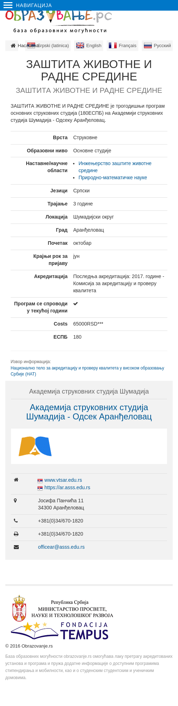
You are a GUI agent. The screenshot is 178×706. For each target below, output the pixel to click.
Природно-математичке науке (112, 177)
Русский (162, 45)
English (93, 45)
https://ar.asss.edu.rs (67, 487)
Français (128, 45)
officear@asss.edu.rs (61, 547)
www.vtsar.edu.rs (63, 480)
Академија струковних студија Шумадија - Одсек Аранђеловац (89, 411)
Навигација (28, 5)
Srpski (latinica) (53, 45)
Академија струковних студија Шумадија (89, 391)
